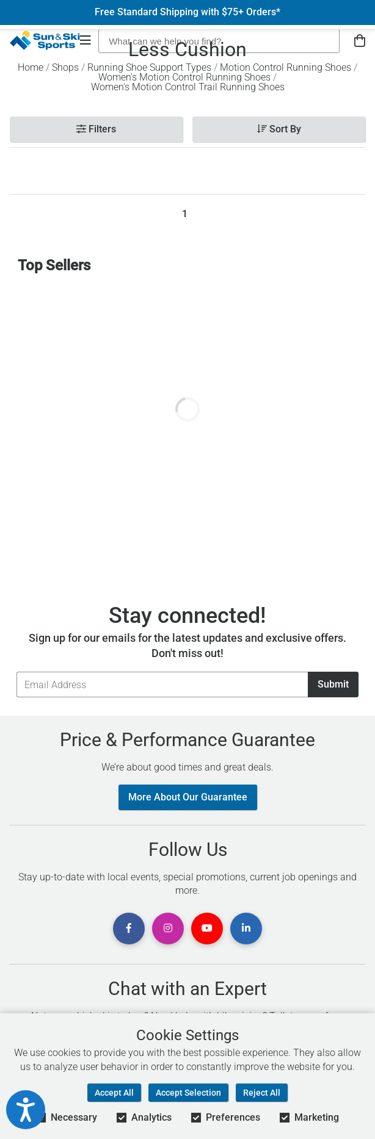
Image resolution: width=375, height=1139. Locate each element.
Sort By (279, 129)
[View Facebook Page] (129, 928)
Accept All (114, 1093)
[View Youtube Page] (207, 928)
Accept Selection (188, 1093)
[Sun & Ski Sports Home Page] (45, 40)
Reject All (261, 1093)
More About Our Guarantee (187, 797)
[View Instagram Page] (168, 928)
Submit (333, 684)
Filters (96, 129)
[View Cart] (359, 41)
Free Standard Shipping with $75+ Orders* (187, 12)
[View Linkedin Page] (246, 928)
